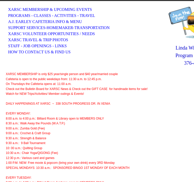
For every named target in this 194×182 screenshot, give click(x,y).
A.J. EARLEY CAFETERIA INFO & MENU (45, 21)
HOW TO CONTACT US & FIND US (39, 52)
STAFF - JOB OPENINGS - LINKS (37, 46)
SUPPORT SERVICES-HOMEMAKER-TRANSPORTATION (59, 28)
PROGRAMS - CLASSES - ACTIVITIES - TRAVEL (51, 15)
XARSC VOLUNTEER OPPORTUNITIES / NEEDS (51, 34)
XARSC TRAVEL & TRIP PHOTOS (38, 40)
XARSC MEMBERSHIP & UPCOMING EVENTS (50, 9)
